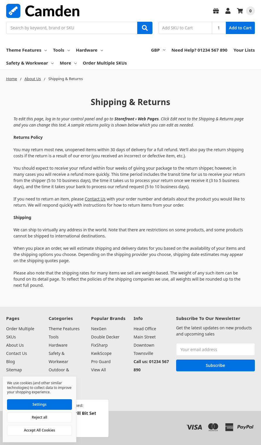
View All (98, 369)
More (68, 63)
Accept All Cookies (39, 430)
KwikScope (101, 353)
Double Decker (105, 337)
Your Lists (244, 50)
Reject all (39, 417)
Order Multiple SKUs (105, 63)
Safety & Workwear (30, 63)
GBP (158, 50)
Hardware (89, 50)
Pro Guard (101, 361)
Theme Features (26, 50)
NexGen (98, 328)
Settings (39, 404)
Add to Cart (240, 28)
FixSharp (99, 345)
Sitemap (14, 369)
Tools (61, 50)
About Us (15, 345)
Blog (10, 361)
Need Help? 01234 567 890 (199, 50)
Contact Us (95, 199)
